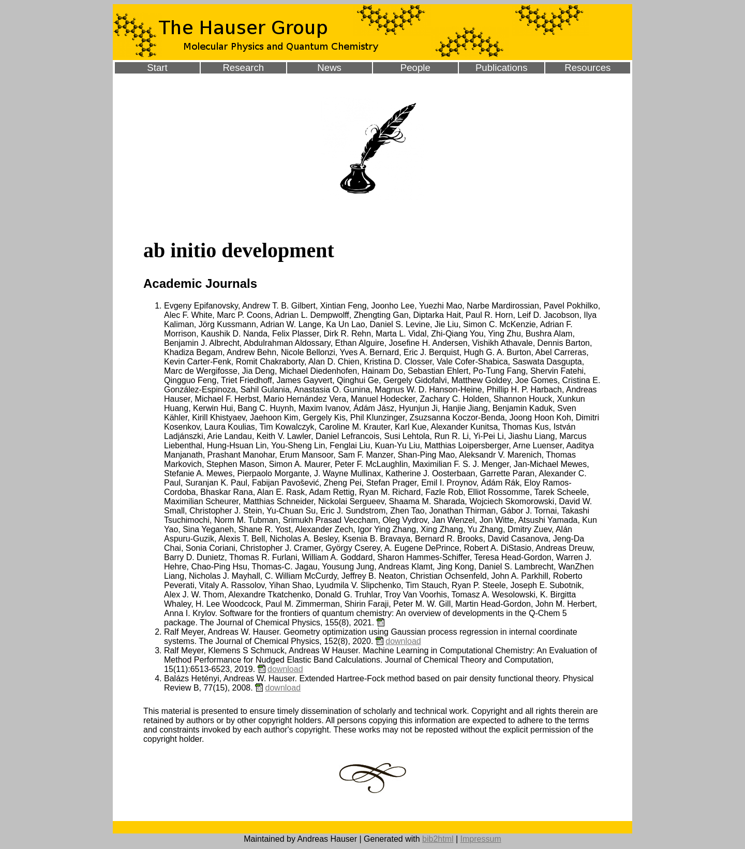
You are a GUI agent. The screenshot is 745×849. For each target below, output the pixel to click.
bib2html (437, 839)
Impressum (480, 839)
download (403, 641)
